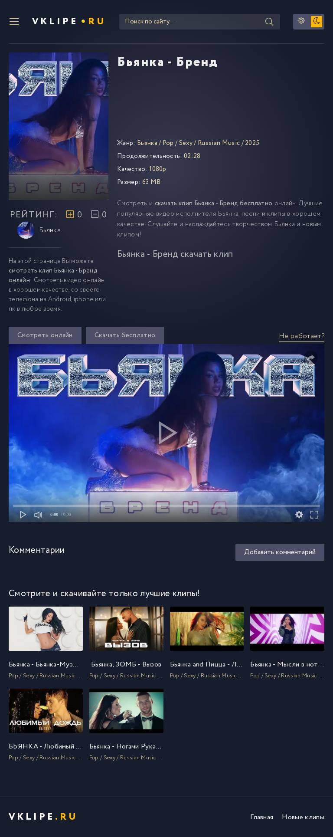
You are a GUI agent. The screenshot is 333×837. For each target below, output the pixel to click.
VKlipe (69, 22)
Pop (168, 143)
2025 (252, 143)
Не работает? (301, 336)
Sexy (186, 143)
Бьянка (39, 230)
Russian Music (219, 143)
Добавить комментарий (280, 552)
